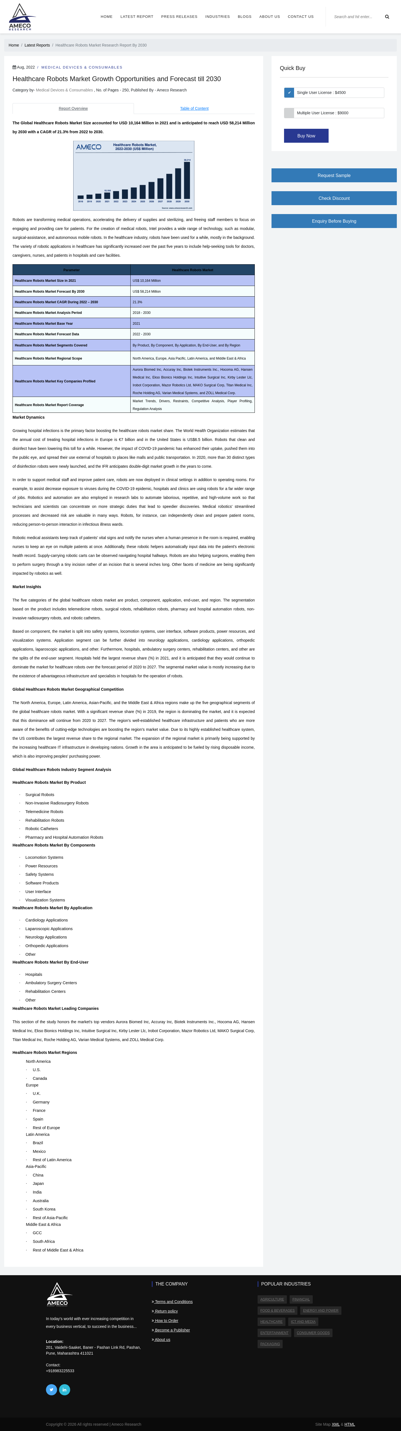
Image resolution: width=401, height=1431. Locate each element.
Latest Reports (37, 45)
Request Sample (334, 175)
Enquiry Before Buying (334, 221)
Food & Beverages (277, 1311)
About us (270, 16)
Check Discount (334, 198)
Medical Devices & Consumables (82, 67)
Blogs (245, 16)
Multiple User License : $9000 (322, 113)
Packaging (270, 1344)
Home (107, 16)
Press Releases (179, 16)
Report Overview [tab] (73, 108)
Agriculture (272, 1299)
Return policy (165, 1311)
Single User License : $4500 (321, 92)
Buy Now (306, 136)
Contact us (301, 16)
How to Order (165, 1320)
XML (335, 1424)
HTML (349, 1424)
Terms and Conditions (172, 1301)
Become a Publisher (171, 1330)
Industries (217, 16)
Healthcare (271, 1322)
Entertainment (274, 1333)
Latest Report (137, 16)
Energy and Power (320, 1311)
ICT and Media (303, 1322)
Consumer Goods (313, 1333)
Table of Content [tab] (194, 108)
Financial (301, 1299)
